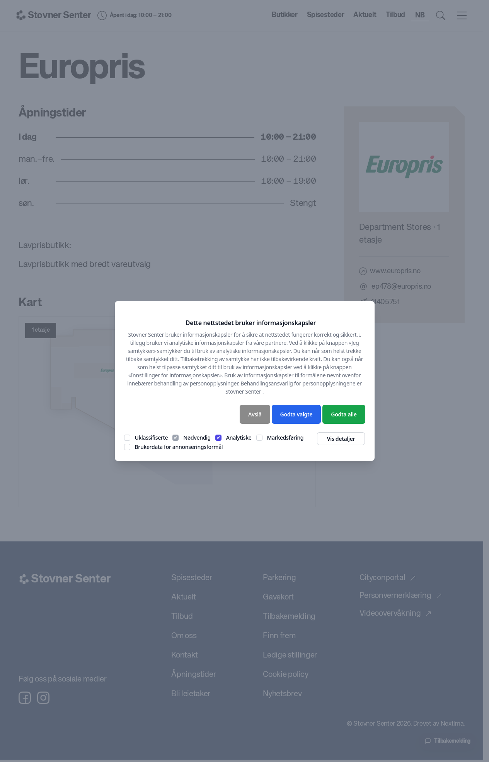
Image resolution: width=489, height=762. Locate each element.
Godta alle (343, 414)
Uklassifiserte (151, 437)
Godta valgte (296, 414)
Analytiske (239, 437)
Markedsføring (285, 437)
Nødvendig (197, 437)
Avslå (255, 414)
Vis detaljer (341, 438)
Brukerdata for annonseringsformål (179, 446)
